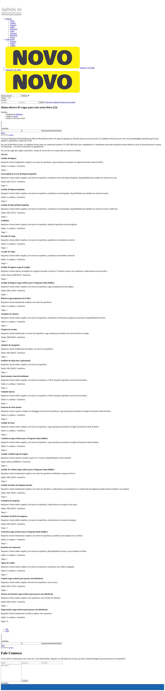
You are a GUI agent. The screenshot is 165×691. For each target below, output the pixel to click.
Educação (13, 29)
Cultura (13, 23)
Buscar (24, 96)
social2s (10, 135)
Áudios (12, 46)
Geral (12, 21)
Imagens (13, 41)
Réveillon (13, 35)
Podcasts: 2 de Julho (87, 68)
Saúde (12, 27)
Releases (9, 19)
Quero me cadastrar (52, 102)
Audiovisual (10, 39)
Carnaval (13, 33)
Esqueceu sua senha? (67, 102)
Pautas (12, 37)
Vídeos (12, 44)
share (3, 133)
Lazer (12, 31)
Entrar (42, 102)
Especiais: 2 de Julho (13, 70)
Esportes (13, 25)
